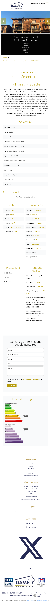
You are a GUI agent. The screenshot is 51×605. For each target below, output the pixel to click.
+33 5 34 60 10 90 (31, 497)
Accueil (5, 57)
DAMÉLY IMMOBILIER (31, 486)
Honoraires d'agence (42, 593)
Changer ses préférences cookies (21, 595)
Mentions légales (29, 593)
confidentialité (30, 600)
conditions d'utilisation (42, 600)
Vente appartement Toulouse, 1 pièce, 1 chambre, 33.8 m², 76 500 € (21, 61)
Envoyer (12, 385)
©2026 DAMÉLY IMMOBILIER (12, 593)
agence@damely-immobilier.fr (31, 499)
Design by (36, 595)
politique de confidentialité (31, 379)
